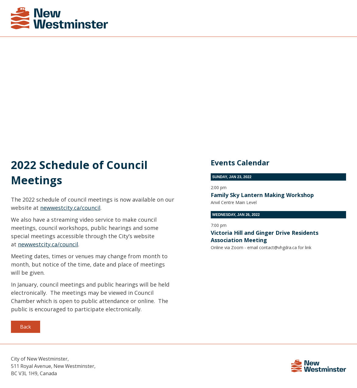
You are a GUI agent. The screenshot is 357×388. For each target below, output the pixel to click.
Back (25, 326)
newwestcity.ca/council (70, 207)
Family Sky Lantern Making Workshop (262, 195)
